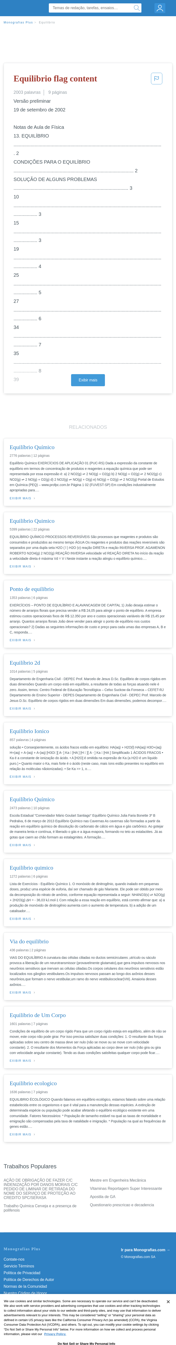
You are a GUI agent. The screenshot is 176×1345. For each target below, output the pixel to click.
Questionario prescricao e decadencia (122, 1205)
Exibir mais (88, 380)
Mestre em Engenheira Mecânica (118, 1180)
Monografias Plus (18, 22)
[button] (156, 80)
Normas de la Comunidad (25, 1286)
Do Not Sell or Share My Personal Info (36, 1300)
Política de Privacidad (22, 1273)
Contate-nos (14, 1259)
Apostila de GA (102, 1197)
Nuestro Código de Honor (25, 1293)
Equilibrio (47, 22)
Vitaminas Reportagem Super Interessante (126, 1188)
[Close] (168, 1311)
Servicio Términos (19, 1266)
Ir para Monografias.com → (145, 1250)
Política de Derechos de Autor (29, 1280)
